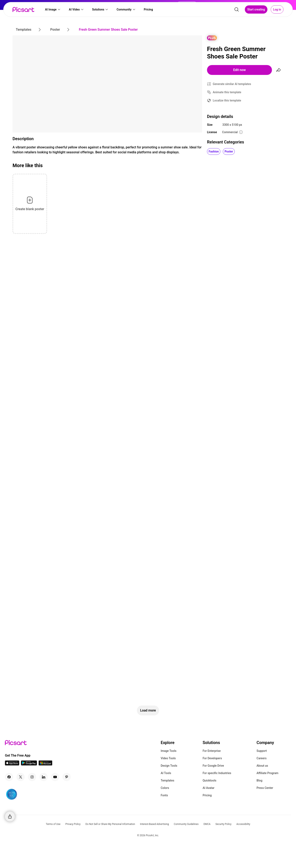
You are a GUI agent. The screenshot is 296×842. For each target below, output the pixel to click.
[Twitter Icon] (20, 777)
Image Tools (169, 750)
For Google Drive (213, 765)
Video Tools (168, 758)
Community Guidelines (186, 824)
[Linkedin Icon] (43, 777)
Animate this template (227, 92)
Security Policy (223, 824)
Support (262, 750)
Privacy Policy (73, 824)
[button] (53, 9)
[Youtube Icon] (55, 777)
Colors (165, 788)
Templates (167, 780)
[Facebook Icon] (9, 777)
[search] (237, 9)
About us (262, 765)
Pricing (207, 795)
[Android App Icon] (29, 764)
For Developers (212, 758)
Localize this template (227, 100)
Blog (259, 780)
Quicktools (209, 780)
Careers (262, 758)
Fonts (164, 795)
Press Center (265, 788)
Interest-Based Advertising (154, 824)
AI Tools (166, 773)
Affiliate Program (267, 773)
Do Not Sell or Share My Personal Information (110, 824)
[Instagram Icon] (32, 777)
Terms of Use (53, 824)
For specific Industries (217, 773)
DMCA (207, 824)
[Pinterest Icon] (66, 777)
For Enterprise (212, 750)
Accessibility (243, 824)
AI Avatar (208, 788)
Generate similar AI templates (232, 84)
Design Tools (169, 765)
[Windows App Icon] (45, 764)
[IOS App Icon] (12, 764)
